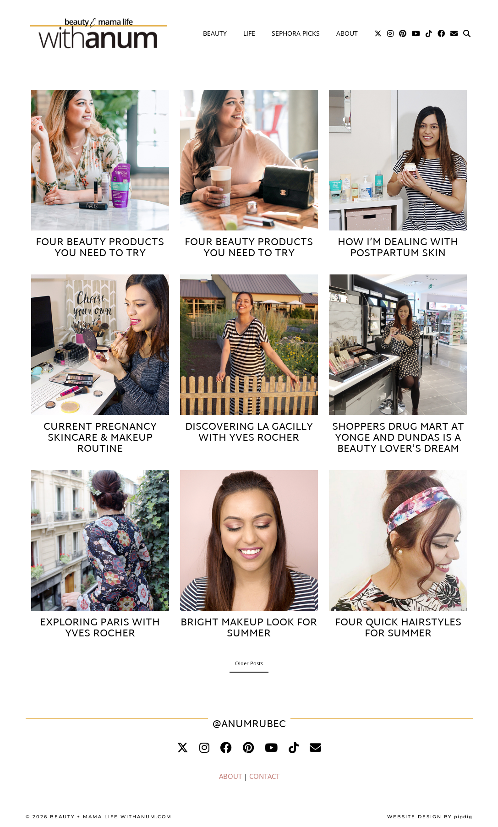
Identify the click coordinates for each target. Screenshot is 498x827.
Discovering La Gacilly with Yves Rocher (249, 433)
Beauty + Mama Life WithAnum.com (111, 817)
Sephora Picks (296, 33)
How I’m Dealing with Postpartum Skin (398, 248)
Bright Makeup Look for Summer (249, 629)
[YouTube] (416, 33)
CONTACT (264, 776)
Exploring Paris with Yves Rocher (100, 629)
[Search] (467, 33)
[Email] (454, 33)
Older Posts (249, 663)
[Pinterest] (402, 33)
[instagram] (204, 747)
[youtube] (271, 747)
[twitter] (182, 747)
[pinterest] (248, 747)
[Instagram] (390, 33)
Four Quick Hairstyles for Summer (398, 629)
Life (249, 33)
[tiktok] (294, 747)
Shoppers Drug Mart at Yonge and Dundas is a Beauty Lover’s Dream (398, 438)
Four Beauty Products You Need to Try (100, 248)
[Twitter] (378, 33)
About (347, 33)
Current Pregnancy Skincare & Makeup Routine (100, 438)
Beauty (215, 33)
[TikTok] (429, 33)
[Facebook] (441, 33)
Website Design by (429, 817)
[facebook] (226, 747)
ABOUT (230, 776)
